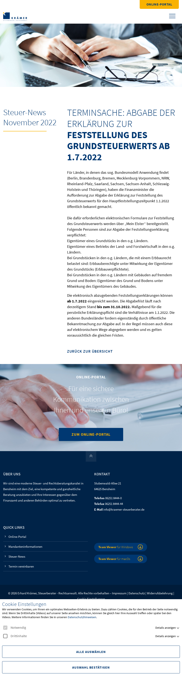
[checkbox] (5, 628)
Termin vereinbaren (21, 566)
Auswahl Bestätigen (91, 667)
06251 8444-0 (113, 498)
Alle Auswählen (91, 652)
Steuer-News (16, 556)
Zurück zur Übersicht (90, 351)
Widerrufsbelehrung (160, 593)
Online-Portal (159, 4)
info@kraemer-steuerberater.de (123, 509)
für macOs (114, 559)
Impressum (119, 593)
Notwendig (14, 628)
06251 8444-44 (114, 504)
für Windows (115, 547)
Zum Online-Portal (91, 434)
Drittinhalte (15, 636)
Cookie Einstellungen (91, 599)
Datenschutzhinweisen (82, 617)
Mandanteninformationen (25, 547)
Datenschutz (136, 593)
